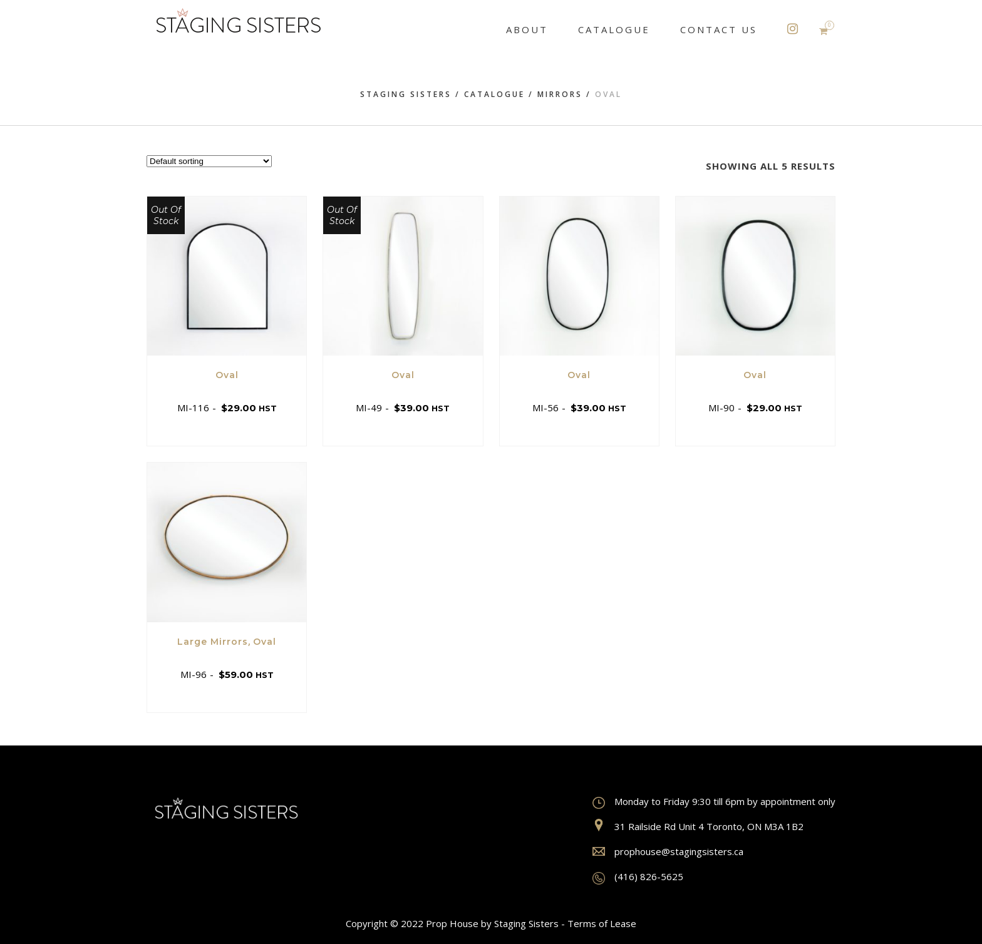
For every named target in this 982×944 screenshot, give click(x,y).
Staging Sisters (406, 94)
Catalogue (494, 94)
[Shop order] (209, 161)
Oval (227, 375)
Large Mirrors (212, 641)
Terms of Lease (601, 923)
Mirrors (559, 94)
